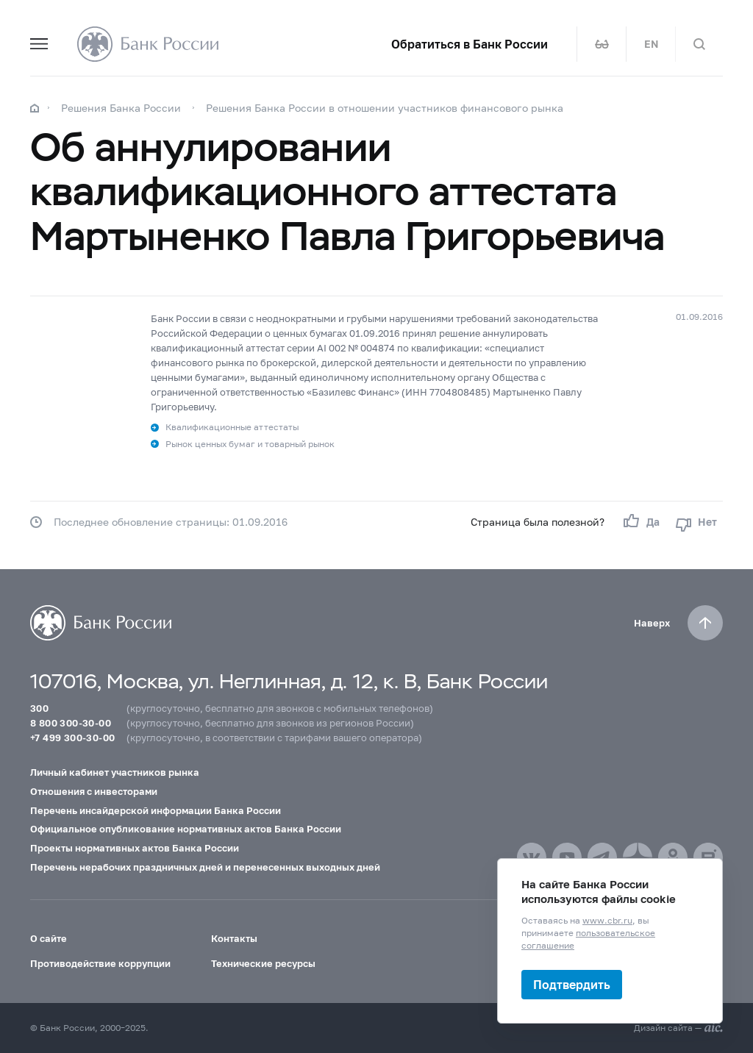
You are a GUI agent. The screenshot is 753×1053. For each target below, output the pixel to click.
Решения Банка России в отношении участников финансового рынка (384, 107)
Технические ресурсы (263, 963)
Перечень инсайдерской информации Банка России (155, 810)
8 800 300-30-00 (70, 723)
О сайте (48, 938)
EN (651, 44)
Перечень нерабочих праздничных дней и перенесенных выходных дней (205, 867)
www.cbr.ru (607, 920)
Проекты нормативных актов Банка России (134, 848)
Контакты (234, 938)
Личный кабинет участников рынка (114, 772)
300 (39, 708)
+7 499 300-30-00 (72, 737)
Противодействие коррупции (100, 963)
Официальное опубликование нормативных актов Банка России (185, 829)
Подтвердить (571, 984)
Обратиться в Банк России (469, 44)
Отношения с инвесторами (93, 791)
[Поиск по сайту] (699, 44)
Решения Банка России (121, 107)
